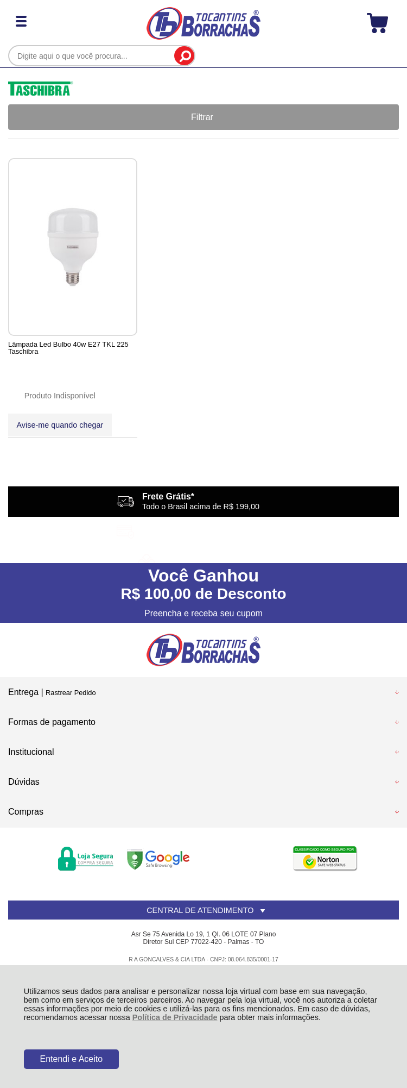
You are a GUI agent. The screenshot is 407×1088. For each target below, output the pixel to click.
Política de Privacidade (175, 1017)
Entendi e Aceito (71, 1059)
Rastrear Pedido (71, 693)
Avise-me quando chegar (56, 425)
